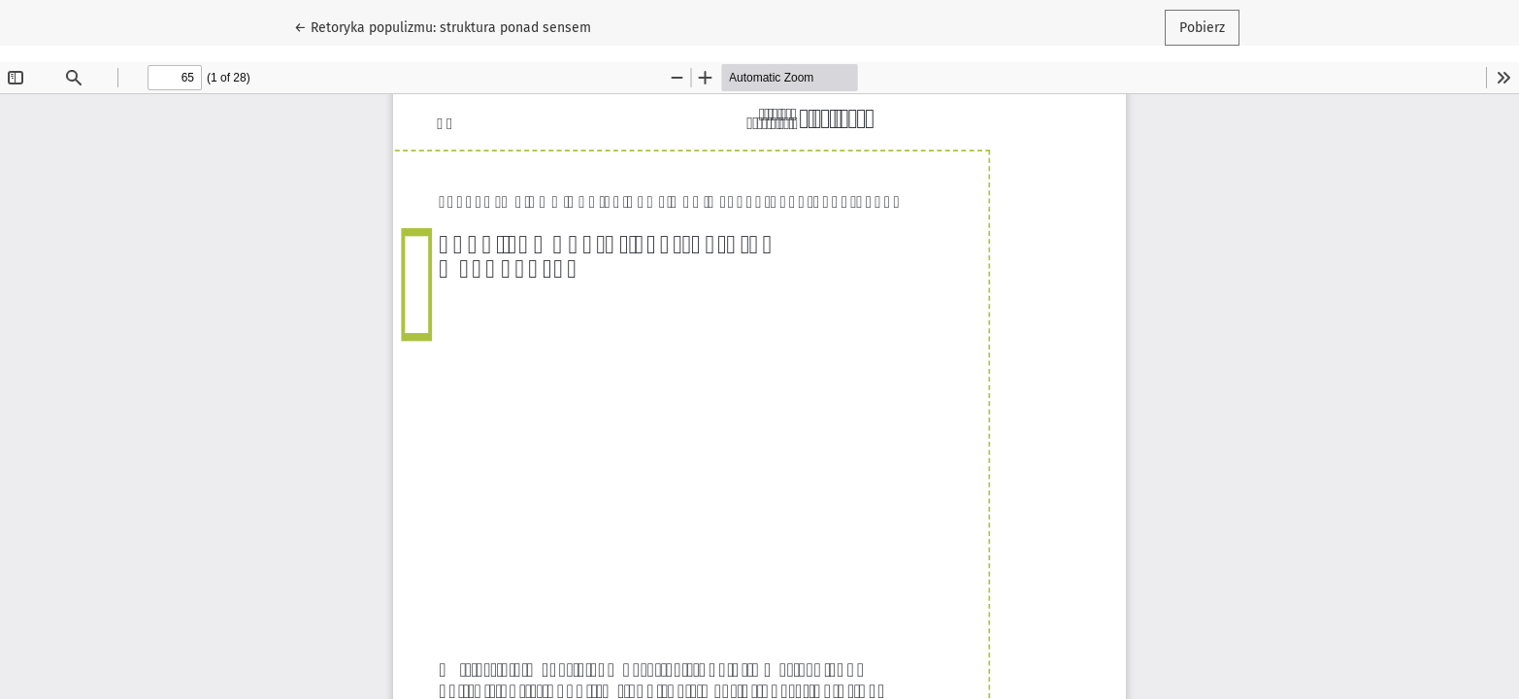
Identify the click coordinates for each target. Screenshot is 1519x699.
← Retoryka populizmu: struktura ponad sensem (442, 26)
